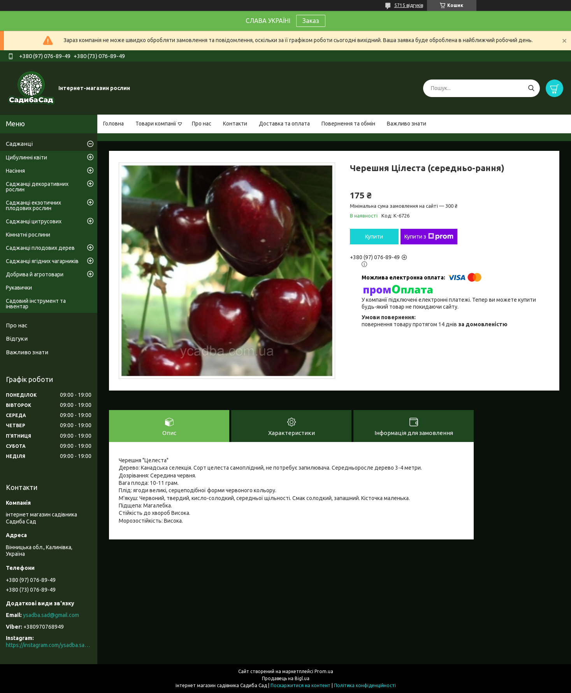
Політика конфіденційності (365, 685)
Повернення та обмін (348, 123)
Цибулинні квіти (26, 157)
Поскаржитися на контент (300, 685)
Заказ (310, 20)
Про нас (201, 123)
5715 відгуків (408, 5)
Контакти (235, 123)
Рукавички (19, 288)
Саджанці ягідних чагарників (42, 261)
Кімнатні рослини (28, 235)
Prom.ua (323, 671)
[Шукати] (531, 88)
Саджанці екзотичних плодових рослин (33, 205)
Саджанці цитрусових (33, 221)
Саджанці (19, 143)
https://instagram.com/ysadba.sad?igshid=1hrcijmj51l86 (48, 645)
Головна (113, 123)
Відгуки (17, 338)
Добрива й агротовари (34, 274)
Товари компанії (155, 123)
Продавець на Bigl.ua (285, 678)
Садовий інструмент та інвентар (36, 303)
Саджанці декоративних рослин (37, 187)
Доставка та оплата (284, 123)
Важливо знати (406, 123)
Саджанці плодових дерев (40, 248)
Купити (374, 236)
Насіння (15, 171)
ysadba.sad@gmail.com (51, 615)
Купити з (428, 236)
